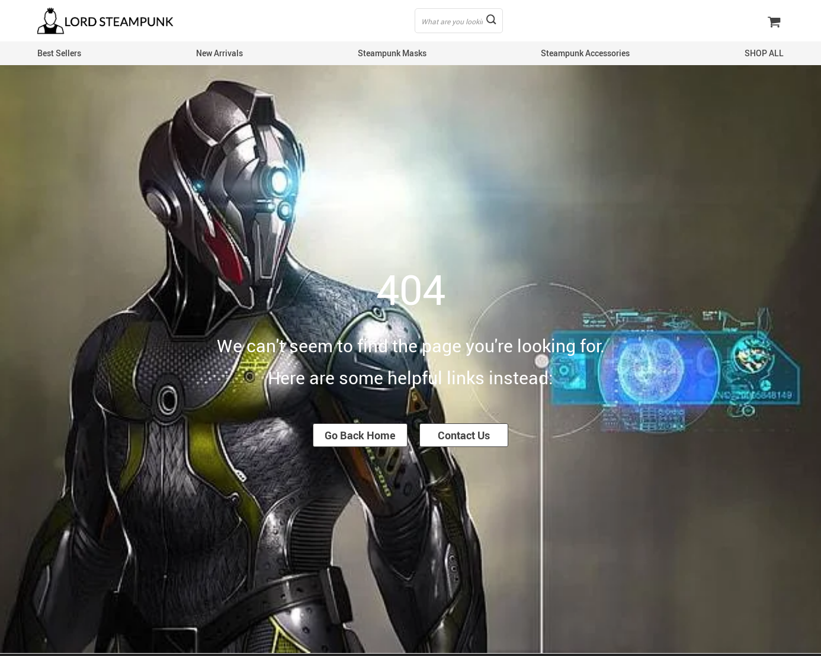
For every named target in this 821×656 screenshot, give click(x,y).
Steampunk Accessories (585, 53)
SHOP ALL (764, 53)
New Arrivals (219, 53)
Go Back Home (360, 435)
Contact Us (464, 435)
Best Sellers (59, 53)
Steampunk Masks (392, 53)
